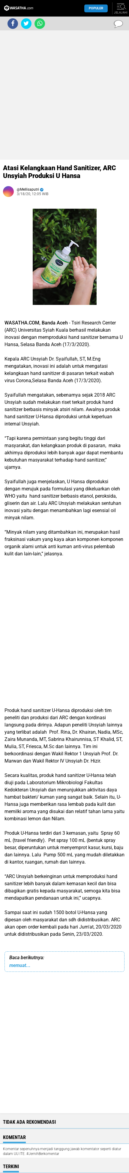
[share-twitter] (26, 23)
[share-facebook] (13, 23)
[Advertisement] (64, 95)
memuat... (20, 965)
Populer (96, 8)
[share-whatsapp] (39, 23)
